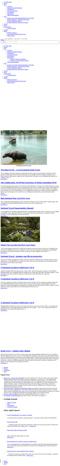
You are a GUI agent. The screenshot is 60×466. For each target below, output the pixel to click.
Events (6, 24)
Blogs (5, 31)
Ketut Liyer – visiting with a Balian (15, 351)
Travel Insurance (11, 28)
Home (5, 3)
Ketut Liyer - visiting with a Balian (13, 378)
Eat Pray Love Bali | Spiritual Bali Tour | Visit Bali (20, 18)
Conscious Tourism (12, 10)
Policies (6, 462)
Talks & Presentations (13, 15)
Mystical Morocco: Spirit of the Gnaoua (17, 22)
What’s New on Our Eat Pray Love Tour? (18, 245)
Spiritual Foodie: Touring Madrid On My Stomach (20, 451)
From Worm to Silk (12, 422)
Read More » (4, 179)
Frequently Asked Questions (14, 8)
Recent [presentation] (6, 368)
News (5, 25)
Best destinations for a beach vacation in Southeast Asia (21, 441)
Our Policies (10, 13)
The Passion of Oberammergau (12, 395)
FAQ (8, 404)
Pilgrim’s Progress (12, 32)
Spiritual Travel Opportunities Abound (17, 208)
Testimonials (10, 9)
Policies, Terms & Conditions (18, 59)
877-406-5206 (7, 2)
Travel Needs (7, 27)
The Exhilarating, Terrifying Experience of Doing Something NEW (29, 182)
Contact (6, 30)
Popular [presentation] (6, 367)
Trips (5, 16)
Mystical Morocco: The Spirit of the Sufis (18, 19)
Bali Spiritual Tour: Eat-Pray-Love (15, 198)
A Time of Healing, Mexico (14, 21)
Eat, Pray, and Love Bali (10, 394)
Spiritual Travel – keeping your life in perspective (21, 256)
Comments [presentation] (7, 370)
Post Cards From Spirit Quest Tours (16, 34)
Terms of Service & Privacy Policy (19, 60)
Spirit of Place (11, 35)
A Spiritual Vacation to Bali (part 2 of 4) (17, 279)
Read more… (33, 426)
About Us (9, 6)
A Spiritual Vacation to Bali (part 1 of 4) (17, 303)
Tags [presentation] (5, 371)
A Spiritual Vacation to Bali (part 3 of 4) (17, 267)
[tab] (31, 367)
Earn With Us (10, 12)
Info (5, 5)
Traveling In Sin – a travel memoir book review (20, 170)
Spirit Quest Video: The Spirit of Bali (17, 430)
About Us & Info (11, 402)
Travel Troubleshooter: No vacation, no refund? (19, 415)
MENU (3, 40)
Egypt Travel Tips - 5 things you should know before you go (20, 388)
